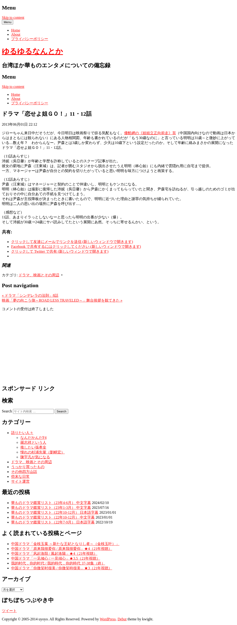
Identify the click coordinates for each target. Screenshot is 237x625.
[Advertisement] (118, 347)
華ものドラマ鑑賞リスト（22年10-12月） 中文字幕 (53, 517)
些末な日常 (20, 476)
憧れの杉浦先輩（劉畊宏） (42, 452)
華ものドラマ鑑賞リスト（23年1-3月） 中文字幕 (51, 508)
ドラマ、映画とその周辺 (39, 275)
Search (7, 411)
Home (15, 30)
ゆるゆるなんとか (32, 51)
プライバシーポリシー (29, 39)
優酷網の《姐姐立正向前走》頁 (150, 133)
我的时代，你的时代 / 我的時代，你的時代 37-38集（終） (58, 563)
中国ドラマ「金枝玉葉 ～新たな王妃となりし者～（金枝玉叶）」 (65, 544)
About (15, 34)
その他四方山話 (24, 472)
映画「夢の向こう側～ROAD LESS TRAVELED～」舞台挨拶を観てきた (62, 300)
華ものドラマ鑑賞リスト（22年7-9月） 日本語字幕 (53, 522)
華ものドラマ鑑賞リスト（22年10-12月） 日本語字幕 (54, 512)
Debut (122, 619)
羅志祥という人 (33, 442)
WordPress (108, 619)
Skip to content (13, 17)
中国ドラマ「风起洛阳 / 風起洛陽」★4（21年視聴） (54, 553)
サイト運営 (20, 481)
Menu (7, 22)
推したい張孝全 (33, 447)
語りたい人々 (22, 433)
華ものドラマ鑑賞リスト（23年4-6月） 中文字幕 (51, 503)
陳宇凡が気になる (35, 457)
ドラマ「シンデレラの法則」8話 (30, 295)
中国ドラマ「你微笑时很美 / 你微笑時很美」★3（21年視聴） (61, 568)
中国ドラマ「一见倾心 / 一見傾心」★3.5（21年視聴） (55, 558)
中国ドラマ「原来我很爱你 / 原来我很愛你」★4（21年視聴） (61, 549)
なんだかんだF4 (33, 438)
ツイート (9, 611)
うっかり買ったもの (27, 467)
